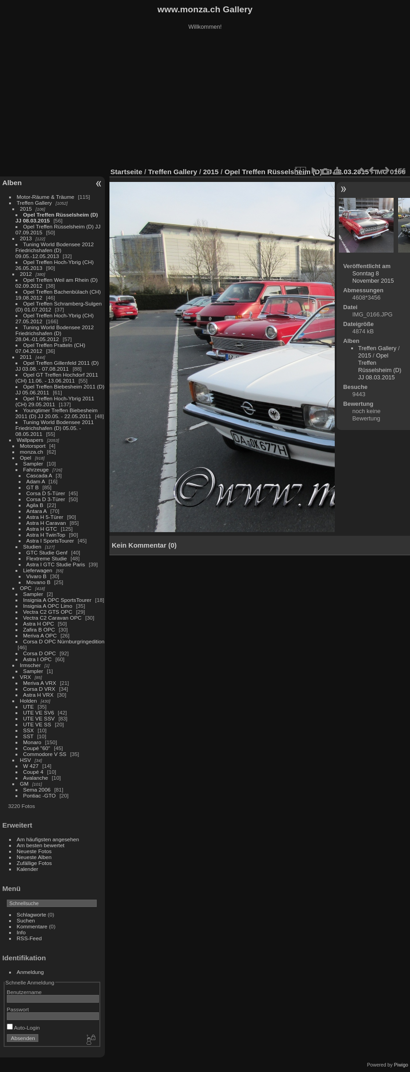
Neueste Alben (34, 857)
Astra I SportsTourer (50, 541)
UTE (28, 706)
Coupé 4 (33, 772)
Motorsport (33, 446)
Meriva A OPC (40, 635)
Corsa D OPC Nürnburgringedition (64, 641)
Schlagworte (32, 914)
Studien (32, 546)
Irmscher (30, 665)
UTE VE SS (37, 724)
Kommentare (32, 926)
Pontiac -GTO (39, 795)
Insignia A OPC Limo (48, 606)
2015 (26, 209)
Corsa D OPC (39, 653)
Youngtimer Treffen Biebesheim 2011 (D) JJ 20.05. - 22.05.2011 (57, 413)
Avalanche (35, 778)
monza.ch (31, 452)
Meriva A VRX (40, 683)
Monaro (32, 742)
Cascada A (39, 475)
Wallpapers (30, 440)
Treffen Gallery (34, 203)
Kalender (27, 869)
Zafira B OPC (39, 629)
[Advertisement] (205, 100)
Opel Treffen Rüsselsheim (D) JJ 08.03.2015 (379, 366)
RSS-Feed (29, 938)
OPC (26, 588)
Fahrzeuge (36, 469)
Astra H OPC (38, 624)
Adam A (35, 481)
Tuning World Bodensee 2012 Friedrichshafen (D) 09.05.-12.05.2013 (55, 250)
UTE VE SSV (39, 718)
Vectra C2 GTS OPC (48, 612)
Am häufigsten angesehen (48, 839)
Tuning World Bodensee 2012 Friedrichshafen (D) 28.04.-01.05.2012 (55, 333)
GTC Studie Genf (46, 552)
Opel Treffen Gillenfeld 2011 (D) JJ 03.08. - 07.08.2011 (57, 366)
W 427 (31, 766)
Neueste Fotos (34, 851)
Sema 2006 (37, 789)
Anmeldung (30, 972)
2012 (26, 274)
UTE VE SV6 (38, 712)
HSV (25, 760)
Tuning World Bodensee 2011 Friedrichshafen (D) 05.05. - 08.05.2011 (55, 428)
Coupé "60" (36, 748)
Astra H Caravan (46, 523)
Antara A (36, 511)
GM (24, 784)
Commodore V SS (45, 754)
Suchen (26, 920)
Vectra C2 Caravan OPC (52, 618)
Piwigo (401, 1064)
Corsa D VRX (39, 689)
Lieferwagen (37, 570)
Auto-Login (23, 1028)
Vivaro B (36, 576)
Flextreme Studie (46, 558)
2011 (26, 357)
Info (21, 932)
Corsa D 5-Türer (45, 493)
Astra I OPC (37, 659)
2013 (26, 238)
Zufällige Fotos (34, 863)
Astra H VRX (38, 695)
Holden (28, 701)
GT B (32, 487)
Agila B (34, 505)
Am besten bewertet (41, 845)
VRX (25, 677)
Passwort (18, 1009)
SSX (28, 730)
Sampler (33, 463)
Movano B (38, 582)
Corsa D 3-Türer (45, 499)
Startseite (126, 172)
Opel (25, 458)
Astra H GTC (41, 529)
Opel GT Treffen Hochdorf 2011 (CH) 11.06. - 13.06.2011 (57, 377)
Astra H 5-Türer (44, 517)
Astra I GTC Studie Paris (55, 564)
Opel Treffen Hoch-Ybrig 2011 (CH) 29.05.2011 (55, 401)
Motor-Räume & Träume (45, 197)
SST (28, 736)
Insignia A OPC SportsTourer (57, 600)
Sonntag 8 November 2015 (373, 277)
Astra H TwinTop (45, 535)
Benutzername (24, 992)
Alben (12, 182)
